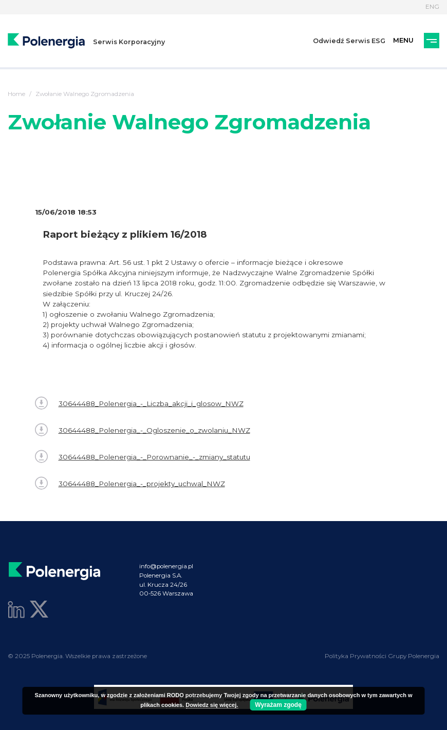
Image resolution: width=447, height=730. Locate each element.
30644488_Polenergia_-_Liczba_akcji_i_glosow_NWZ (139, 403)
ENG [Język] (432, 6)
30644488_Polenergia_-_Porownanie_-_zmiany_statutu (142, 457)
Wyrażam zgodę (278, 704)
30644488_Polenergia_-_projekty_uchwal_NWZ (130, 483)
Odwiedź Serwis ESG (349, 41)
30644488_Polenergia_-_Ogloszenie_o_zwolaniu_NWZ (142, 430)
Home (16, 94)
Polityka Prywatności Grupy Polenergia (382, 656)
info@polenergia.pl (166, 566)
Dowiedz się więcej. (211, 705)
